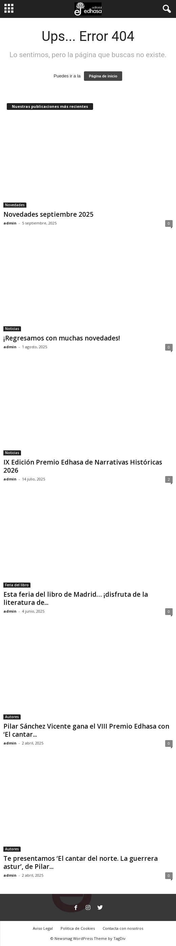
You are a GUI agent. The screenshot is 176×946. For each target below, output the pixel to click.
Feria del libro (17, 585)
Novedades (15, 205)
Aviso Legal (43, 928)
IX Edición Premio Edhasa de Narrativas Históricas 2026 (82, 466)
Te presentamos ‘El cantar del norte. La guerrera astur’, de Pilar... (80, 862)
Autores (12, 716)
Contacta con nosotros (123, 928)
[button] (165, 9)
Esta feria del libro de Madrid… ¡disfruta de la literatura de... (75, 598)
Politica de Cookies (78, 928)
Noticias (12, 328)
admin (10, 223)
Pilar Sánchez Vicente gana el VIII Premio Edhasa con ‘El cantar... (86, 730)
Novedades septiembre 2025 (48, 214)
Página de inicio (103, 76)
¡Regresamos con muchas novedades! (61, 338)
